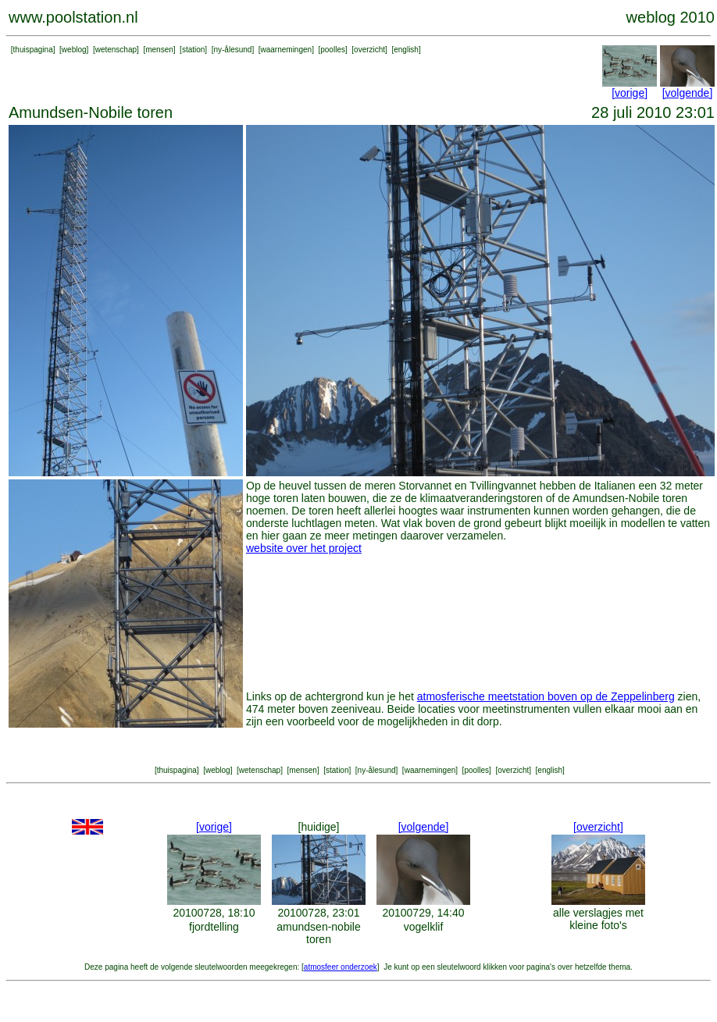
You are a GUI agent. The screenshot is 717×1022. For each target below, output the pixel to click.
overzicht (369, 49)
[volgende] (687, 93)
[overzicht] (598, 827)
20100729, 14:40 (423, 912)
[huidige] (319, 827)
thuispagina (33, 49)
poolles (332, 49)
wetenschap (116, 49)
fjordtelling (214, 927)
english (406, 49)
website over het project (304, 548)
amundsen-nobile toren (318, 933)
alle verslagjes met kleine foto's (598, 918)
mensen (159, 49)
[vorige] (629, 93)
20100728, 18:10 (214, 912)
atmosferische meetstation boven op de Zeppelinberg (546, 696)
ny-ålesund (232, 49)
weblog (74, 49)
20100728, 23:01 (318, 912)
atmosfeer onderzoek (340, 967)
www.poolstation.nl (73, 17)
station (193, 49)
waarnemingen (286, 49)
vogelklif (424, 927)
